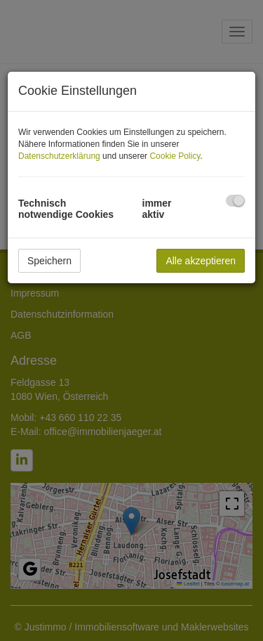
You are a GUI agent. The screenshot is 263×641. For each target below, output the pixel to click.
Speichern (49, 260)
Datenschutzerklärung (59, 156)
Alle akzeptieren (201, 260)
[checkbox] (235, 201)
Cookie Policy (174, 156)
